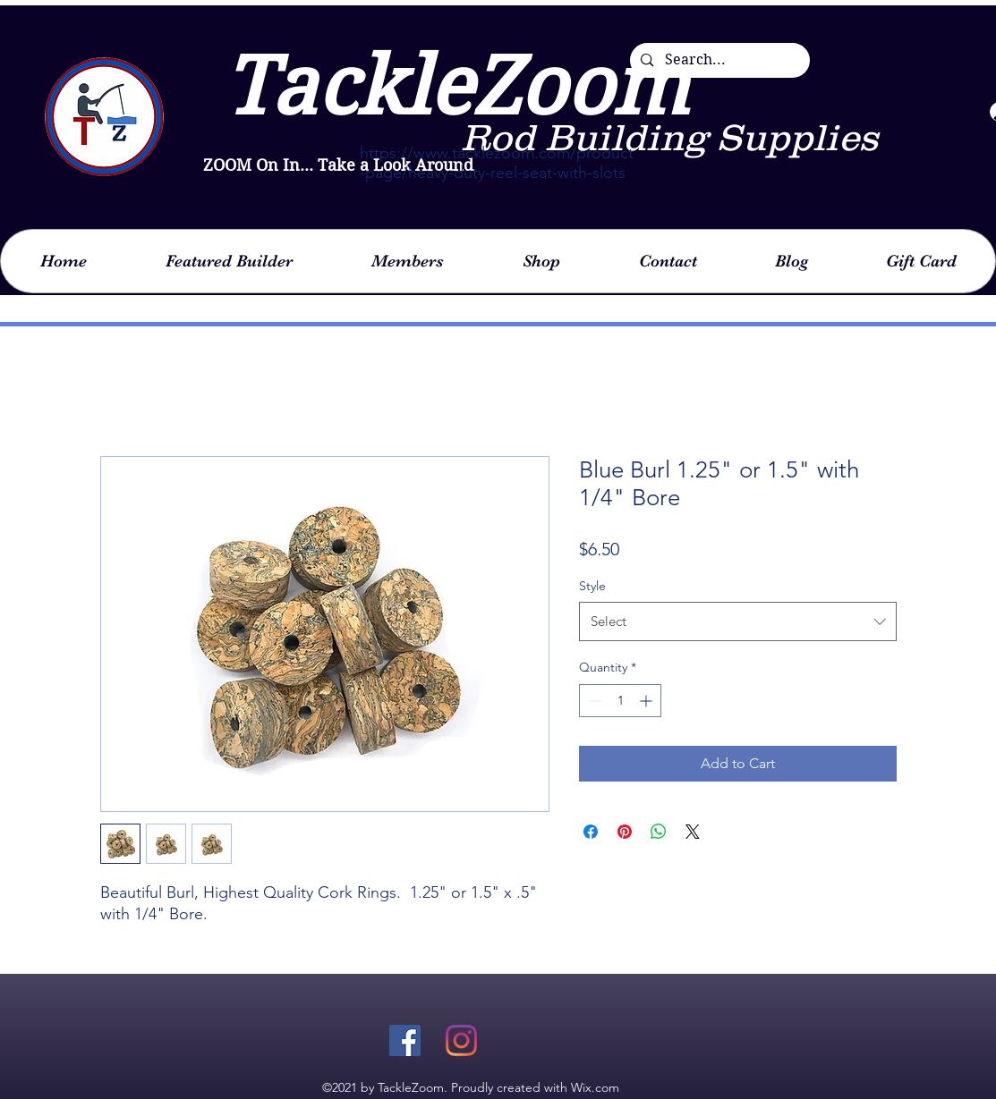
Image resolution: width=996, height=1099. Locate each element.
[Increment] (647, 700)
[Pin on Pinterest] (624, 831)
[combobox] (738, 621)
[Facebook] (405, 1040)
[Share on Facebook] (590, 831)
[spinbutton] (620, 700)
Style (592, 586)
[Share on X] (692, 831)
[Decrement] (593, 700)
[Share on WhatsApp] (658, 831)
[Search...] (719, 60)
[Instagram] (461, 1040)
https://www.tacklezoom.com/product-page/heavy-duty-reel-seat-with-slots (497, 162)
